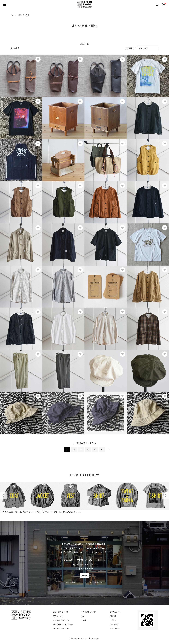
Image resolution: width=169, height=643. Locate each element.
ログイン (113, 620)
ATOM (83, 620)
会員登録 (113, 616)
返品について (58, 616)
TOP (12, 15)
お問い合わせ (114, 628)
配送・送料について (60, 612)
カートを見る (114, 624)
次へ (109, 449)
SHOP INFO (84, 576)
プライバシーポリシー (61, 628)
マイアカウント (115, 612)
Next (165, 495)
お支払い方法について (61, 620)
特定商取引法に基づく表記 (63, 624)
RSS (82, 616)
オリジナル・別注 (23, 15)
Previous (3, 495)
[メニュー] (4, 4)
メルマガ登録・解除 (88, 612)
